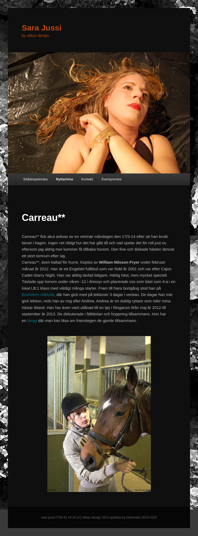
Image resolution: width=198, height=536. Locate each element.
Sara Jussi (41, 27)
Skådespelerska (35, 179)
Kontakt (87, 179)
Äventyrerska (111, 179)
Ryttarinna (64, 179)
